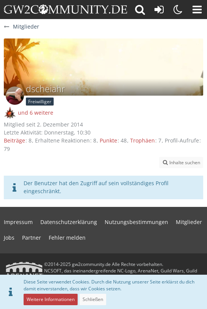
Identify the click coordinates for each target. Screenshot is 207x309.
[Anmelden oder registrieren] (159, 9)
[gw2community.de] (65, 9)
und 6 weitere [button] (35, 112)
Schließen (93, 299)
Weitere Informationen (51, 299)
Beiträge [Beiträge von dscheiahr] (14, 140)
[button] (197, 9)
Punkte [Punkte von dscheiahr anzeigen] (108, 140)
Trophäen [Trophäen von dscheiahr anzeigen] (142, 140)
